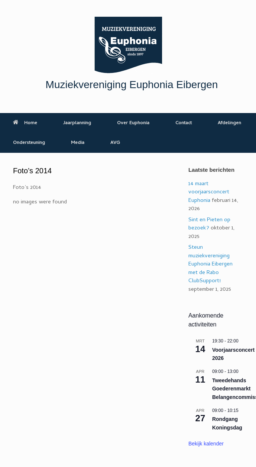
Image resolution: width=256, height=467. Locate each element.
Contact (183, 123)
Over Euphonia (133, 123)
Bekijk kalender (206, 444)
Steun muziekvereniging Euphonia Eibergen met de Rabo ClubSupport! (210, 264)
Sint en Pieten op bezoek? (209, 224)
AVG (115, 143)
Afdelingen (229, 123)
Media (77, 143)
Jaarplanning (77, 123)
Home (25, 123)
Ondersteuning (29, 143)
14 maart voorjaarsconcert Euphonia (208, 192)
